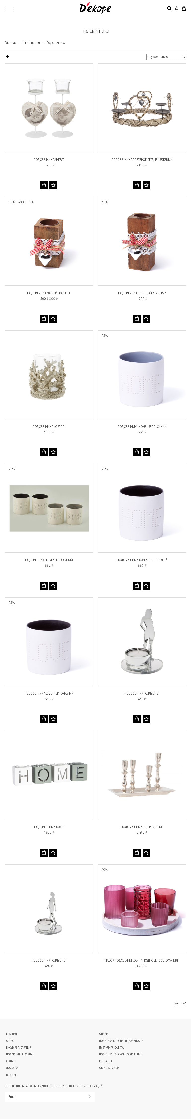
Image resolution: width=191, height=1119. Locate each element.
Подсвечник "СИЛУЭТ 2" (142, 693)
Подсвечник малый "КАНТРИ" (49, 293)
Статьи (10, 1061)
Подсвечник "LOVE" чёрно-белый (49, 693)
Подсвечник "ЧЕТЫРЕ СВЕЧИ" (142, 827)
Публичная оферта (111, 1047)
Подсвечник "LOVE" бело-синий (49, 560)
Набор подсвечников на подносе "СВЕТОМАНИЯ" (142, 960)
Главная (11, 43)
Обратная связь (109, 1068)
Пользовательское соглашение (120, 1054)
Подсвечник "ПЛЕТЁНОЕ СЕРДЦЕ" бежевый (142, 160)
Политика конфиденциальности (121, 1041)
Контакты (105, 1061)
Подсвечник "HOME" (49, 827)
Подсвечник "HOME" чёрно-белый (142, 560)
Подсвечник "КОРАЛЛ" (49, 427)
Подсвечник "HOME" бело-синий (142, 427)
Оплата (103, 1034)
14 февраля (31, 43)
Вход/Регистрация (18, 1047)
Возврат (11, 1075)
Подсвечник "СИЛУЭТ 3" (49, 960)
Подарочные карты (19, 1054)
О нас (10, 1041)
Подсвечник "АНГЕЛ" (49, 160)
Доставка (12, 1068)
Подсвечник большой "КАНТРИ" (142, 293)
